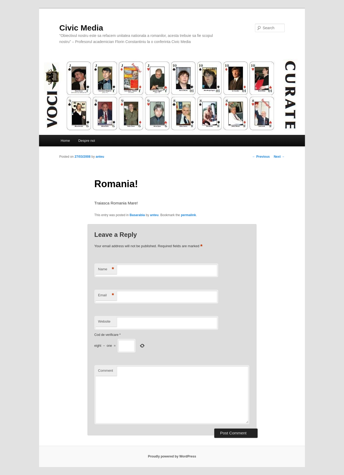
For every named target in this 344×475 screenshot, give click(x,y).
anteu (100, 157)
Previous (261, 157)
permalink (188, 215)
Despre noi (86, 141)
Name (106, 269)
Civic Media (81, 27)
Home (65, 141)
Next (279, 157)
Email (106, 295)
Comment (105, 371)
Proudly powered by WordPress (172, 456)
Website (104, 321)
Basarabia (137, 215)
